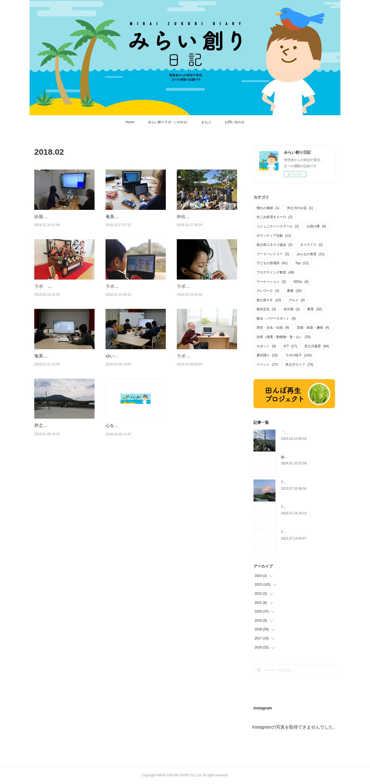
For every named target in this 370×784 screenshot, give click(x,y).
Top (302, 263)
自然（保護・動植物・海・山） (284, 337)
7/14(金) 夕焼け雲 (295, 482)
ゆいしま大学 (119, 384)
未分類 (292, 309)
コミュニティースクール (278, 226)
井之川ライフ (299, 364)
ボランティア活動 (274, 236)
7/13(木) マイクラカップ (300, 507)
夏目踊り (267, 355)
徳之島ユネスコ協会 (274, 245)
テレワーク (268, 291)
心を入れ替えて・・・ (127, 460)
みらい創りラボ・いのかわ (167, 122)
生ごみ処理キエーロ (274, 217)
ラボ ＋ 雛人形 (52, 300)
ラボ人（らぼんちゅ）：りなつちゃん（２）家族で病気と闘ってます (205, 307)
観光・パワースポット (276, 318)
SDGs (301, 282)
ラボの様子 (298, 355)
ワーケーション (271, 282)
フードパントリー (273, 254)
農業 (294, 291)
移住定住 (266, 309)
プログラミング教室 (275, 272)
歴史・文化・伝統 (273, 327)
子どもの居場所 (272, 263)
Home (130, 122)
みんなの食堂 (311, 254)
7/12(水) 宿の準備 (295, 532)
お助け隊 (316, 226)
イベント (267, 364)
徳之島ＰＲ (269, 300)
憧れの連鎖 (268, 208)
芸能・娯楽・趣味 (313, 327)
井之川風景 (316, 346)
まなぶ (206, 122)
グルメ (297, 300)
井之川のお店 (300, 208)
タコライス (311, 245)
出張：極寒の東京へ (54, 216)
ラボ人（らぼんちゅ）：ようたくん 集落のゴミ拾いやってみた (134, 307)
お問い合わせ (234, 122)
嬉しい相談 (289, 457)
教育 (314, 309)
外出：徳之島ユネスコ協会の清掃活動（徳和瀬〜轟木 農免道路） (206, 223)
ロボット (266, 346)
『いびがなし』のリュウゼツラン (305, 432)
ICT (290, 346)
